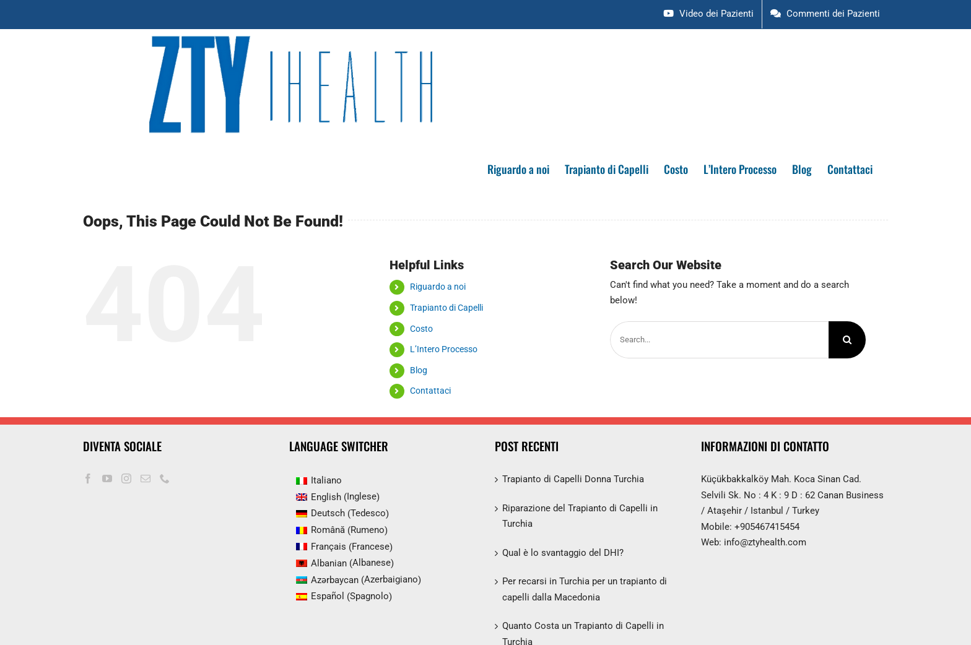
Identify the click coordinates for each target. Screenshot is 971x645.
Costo (421, 329)
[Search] (847, 339)
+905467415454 (766, 526)
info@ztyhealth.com (765, 542)
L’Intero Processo (443, 349)
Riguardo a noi (438, 287)
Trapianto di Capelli (446, 308)
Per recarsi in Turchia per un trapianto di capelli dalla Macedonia (584, 589)
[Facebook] (88, 478)
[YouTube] (107, 478)
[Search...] (719, 339)
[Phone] (165, 478)
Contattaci (430, 391)
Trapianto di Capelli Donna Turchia (573, 479)
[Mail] (145, 478)
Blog (418, 370)
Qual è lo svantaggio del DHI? (563, 552)
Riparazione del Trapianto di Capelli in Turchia (580, 516)
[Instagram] (126, 478)
